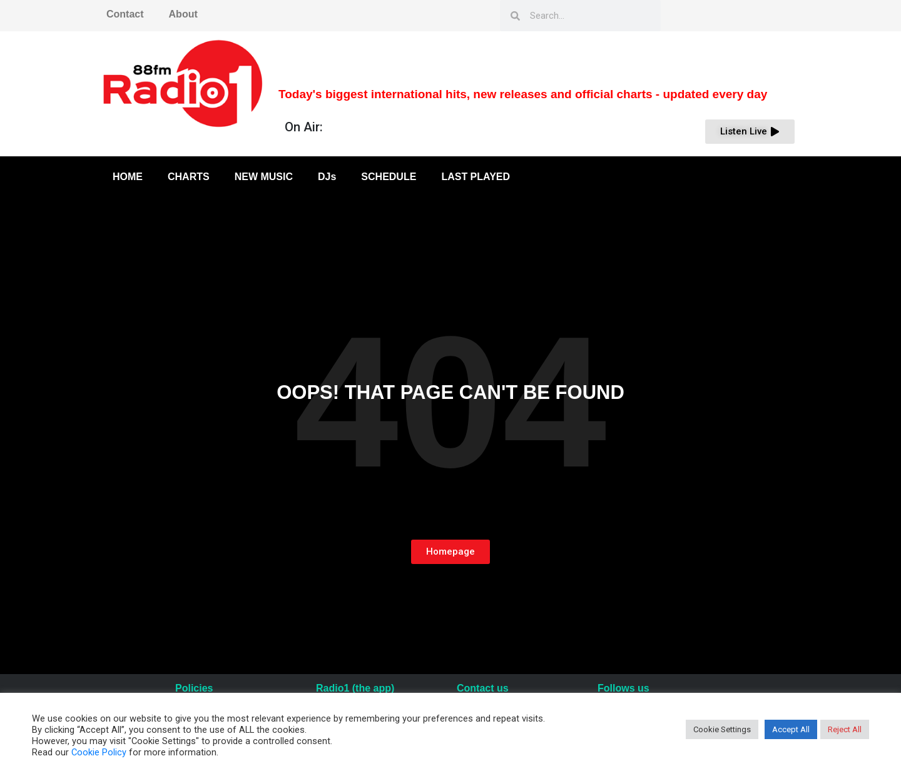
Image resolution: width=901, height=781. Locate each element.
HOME (128, 176)
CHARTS (189, 176)
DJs (327, 176)
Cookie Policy (98, 752)
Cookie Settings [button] (722, 729)
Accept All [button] (791, 729)
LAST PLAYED (475, 176)
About (183, 14)
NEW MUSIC (264, 176)
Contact (125, 14)
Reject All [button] (845, 729)
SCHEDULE (388, 176)
